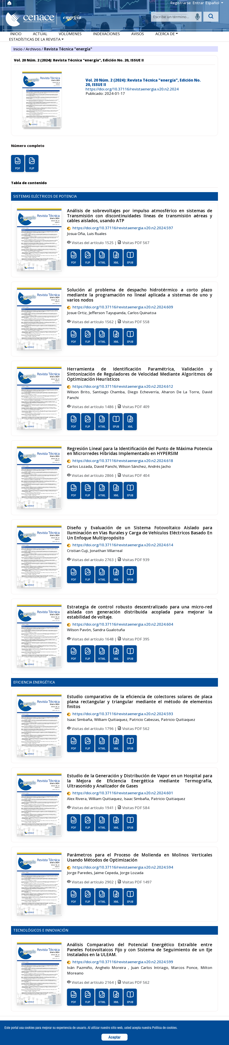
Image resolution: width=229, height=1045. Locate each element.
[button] (166, 33)
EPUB (130, 257)
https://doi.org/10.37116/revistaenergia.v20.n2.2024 (132, 89)
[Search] (176, 17)
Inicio (18, 49)
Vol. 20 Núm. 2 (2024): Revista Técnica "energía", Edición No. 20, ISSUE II (143, 82)
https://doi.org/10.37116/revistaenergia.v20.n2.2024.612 (120, 386)
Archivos (34, 49)
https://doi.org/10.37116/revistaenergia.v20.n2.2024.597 (120, 227)
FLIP (32, 163)
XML (116, 257)
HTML (101, 257)
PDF (17, 163)
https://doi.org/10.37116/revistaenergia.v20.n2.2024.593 (120, 713)
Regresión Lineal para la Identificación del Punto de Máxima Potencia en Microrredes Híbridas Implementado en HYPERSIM (139, 451)
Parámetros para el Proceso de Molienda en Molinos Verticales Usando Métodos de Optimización (139, 857)
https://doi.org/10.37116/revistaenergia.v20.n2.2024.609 (120, 306)
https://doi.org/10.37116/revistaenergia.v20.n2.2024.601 (120, 792)
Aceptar (115, 1037)
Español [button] (212, 2)
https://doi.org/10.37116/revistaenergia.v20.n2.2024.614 (120, 544)
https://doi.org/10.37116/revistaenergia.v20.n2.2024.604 (120, 624)
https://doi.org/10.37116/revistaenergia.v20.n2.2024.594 (120, 867)
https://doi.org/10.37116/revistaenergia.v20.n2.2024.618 (120, 460)
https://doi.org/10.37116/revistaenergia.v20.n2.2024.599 (120, 961)
